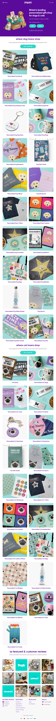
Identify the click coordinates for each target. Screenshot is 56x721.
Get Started (28, 46)
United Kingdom (46, 702)
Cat (33, 26)
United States (46, 704)
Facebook (6, 702)
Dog (40, 26)
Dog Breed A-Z (19, 703)
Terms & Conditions (20, 707)
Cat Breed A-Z (19, 705)
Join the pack (32, 703)
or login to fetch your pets (36, 30)
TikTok (5, 705)
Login (30, 702)
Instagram (6, 703)
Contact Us (18, 702)
